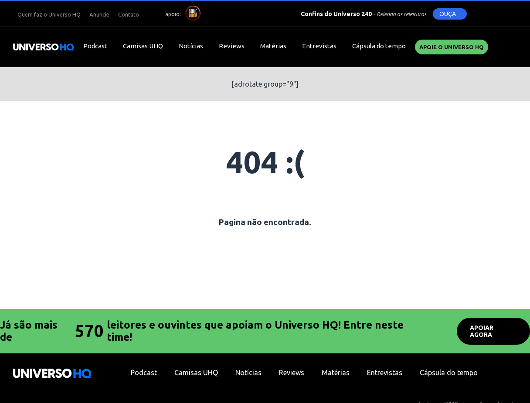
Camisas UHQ (143, 46)
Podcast (95, 46)
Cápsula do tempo (379, 46)
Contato (128, 14)
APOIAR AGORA (481, 331)
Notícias (191, 46)
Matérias (273, 46)
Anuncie (99, 14)
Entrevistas (319, 46)
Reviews (232, 46)
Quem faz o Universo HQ (49, 14)
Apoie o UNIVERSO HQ (451, 47)
